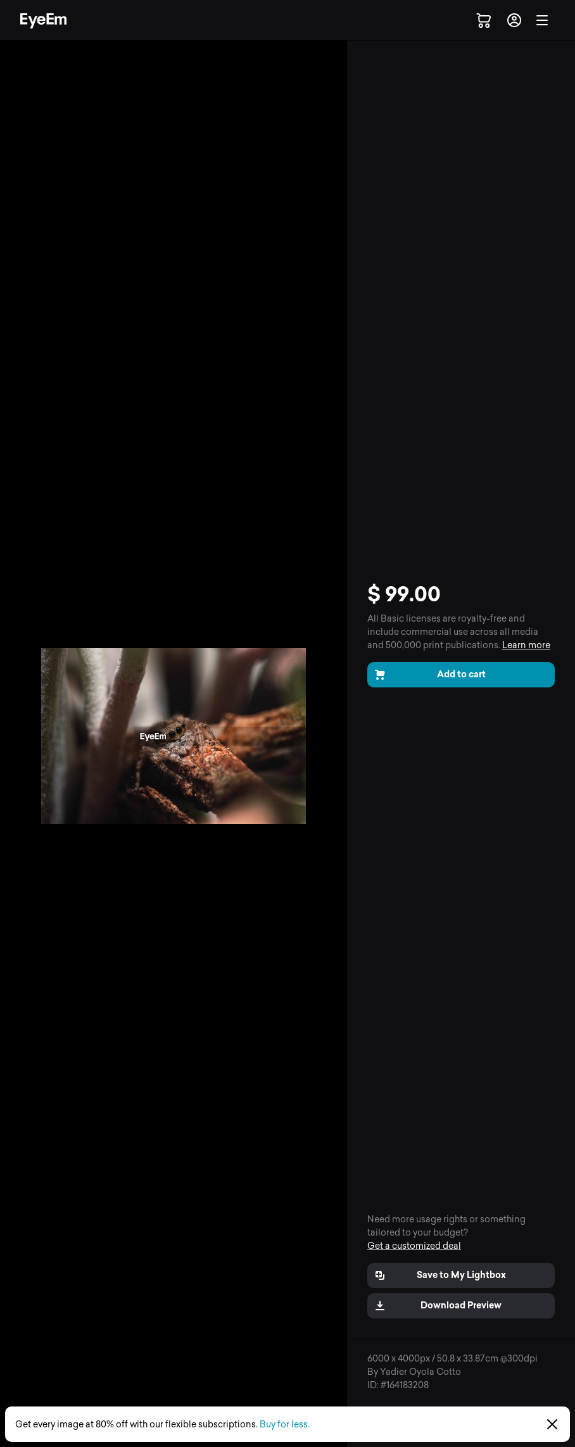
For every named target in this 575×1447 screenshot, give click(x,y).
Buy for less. (285, 1424)
